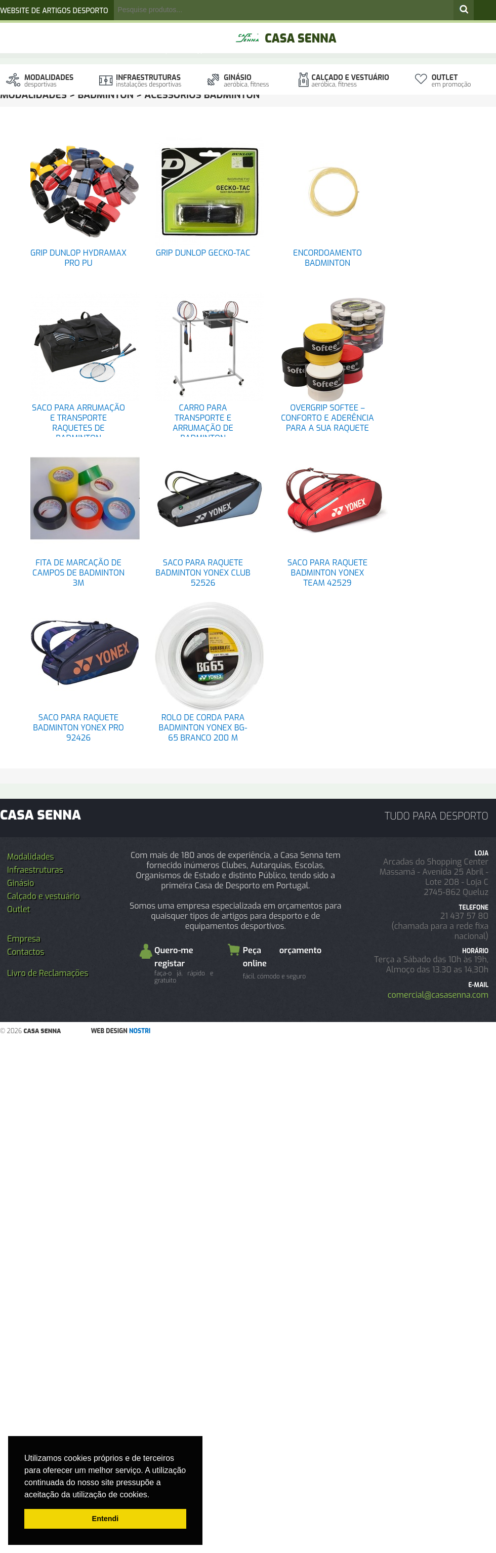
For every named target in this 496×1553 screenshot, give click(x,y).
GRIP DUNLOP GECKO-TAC (203, 253)
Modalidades (48, 81)
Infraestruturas (148, 81)
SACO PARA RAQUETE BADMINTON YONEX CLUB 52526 (202, 572)
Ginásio (246, 81)
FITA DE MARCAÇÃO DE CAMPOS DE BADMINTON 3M (78, 572)
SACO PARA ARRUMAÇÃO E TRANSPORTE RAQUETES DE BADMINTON (78, 422)
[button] (153, 1495)
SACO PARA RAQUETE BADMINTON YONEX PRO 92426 (78, 727)
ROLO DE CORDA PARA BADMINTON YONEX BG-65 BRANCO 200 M (203, 727)
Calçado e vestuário (350, 81)
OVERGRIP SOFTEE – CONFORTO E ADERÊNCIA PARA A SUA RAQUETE (327, 417)
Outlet (451, 81)
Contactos (25, 952)
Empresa (23, 938)
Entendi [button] (105, 1519)
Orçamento (174, 50)
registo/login (150, 30)
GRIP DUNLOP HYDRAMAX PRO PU (78, 258)
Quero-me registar (184, 964)
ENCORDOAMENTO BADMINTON (327, 258)
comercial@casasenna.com (438, 995)
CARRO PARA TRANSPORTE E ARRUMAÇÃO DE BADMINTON (203, 422)
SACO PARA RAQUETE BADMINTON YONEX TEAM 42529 (327, 572)
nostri (139, 1031)
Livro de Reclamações (47, 973)
